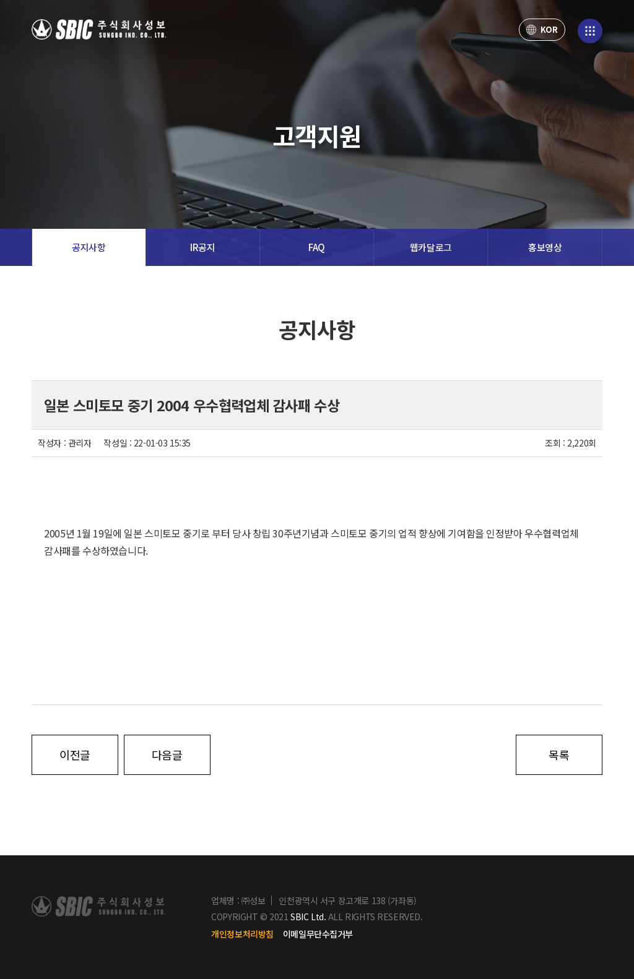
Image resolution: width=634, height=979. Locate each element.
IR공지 (202, 247)
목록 (559, 754)
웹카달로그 (431, 247)
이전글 (74, 754)
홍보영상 (545, 247)
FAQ (316, 247)
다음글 (167, 754)
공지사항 (88, 247)
